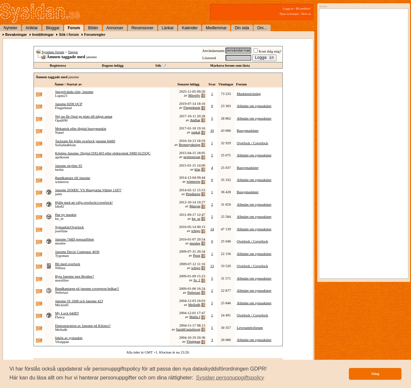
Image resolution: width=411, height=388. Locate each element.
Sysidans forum (52, 52)
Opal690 (61, 120)
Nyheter (10, 28)
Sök (158, 65)
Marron (194, 206)
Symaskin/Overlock (69, 227)
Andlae (195, 120)
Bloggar (53, 28)
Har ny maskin (66, 215)
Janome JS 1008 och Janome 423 (79, 301)
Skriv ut (306, 13)
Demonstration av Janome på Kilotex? (83, 326)
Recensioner (143, 28)
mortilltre (62, 280)
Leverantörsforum (250, 328)
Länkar (168, 28)
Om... (262, 28)
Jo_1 (196, 280)
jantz (58, 194)
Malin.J (194, 317)
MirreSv (194, 95)
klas (197, 169)
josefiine (61, 231)
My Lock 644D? (67, 313)
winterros (62, 182)
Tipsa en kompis (289, 13)
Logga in (288, 8)
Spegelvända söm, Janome (74, 92)
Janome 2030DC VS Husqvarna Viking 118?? (88, 190)
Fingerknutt (63, 108)
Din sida (242, 28)
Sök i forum (69, 34)
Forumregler (95, 34)
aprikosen (62, 157)
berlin (59, 169)
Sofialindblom (65, 145)
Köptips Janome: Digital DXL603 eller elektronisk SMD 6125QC (103, 153)
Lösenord (209, 58)
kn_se (59, 218)
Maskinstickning (249, 94)
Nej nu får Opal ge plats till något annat (83, 116)
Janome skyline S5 (69, 166)
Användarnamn (213, 51)
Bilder (93, 28)
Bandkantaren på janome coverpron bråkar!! (87, 288)
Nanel (59, 132)
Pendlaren (193, 194)
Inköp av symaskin (69, 338)
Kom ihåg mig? (267, 51)
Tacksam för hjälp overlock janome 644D (85, 141)
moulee (60, 243)
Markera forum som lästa (230, 65)
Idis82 (59, 206)
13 (212, 266)
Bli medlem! (303, 8)
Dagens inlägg (113, 65)
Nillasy (60, 268)
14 (212, 229)
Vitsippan (62, 342)
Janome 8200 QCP (69, 104)
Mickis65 (62, 305)
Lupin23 (61, 96)
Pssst (196, 255)
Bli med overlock (67, 264)
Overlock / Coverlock (252, 143)
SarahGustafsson (188, 329)
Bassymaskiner (248, 130)
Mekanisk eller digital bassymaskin (81, 128)
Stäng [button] (375, 374)
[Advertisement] (362, 78)
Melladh (194, 305)
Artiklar (32, 28)
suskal (196, 132)
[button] (230, 378)
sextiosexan (191, 157)
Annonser (115, 28)
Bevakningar (16, 34)
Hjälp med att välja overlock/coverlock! (84, 202)
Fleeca (60, 317)
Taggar (73, 52)
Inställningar (43, 34)
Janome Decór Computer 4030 (77, 252)
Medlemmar (216, 28)
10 (212, 130)
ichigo (196, 231)
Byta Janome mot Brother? (74, 276)
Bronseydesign (189, 145)
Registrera (58, 65)
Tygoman (62, 256)
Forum (74, 28)
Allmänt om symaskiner (254, 106)
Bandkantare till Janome (72, 178)
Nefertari (61, 292)
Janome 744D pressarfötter (74, 239)
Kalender (190, 28)
